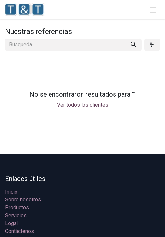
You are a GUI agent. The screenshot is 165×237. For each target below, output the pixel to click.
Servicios (16, 215)
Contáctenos (19, 231)
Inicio (11, 192)
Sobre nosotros (23, 200)
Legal (11, 223)
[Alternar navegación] (153, 10)
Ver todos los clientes (82, 105)
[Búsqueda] (133, 45)
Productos (17, 207)
